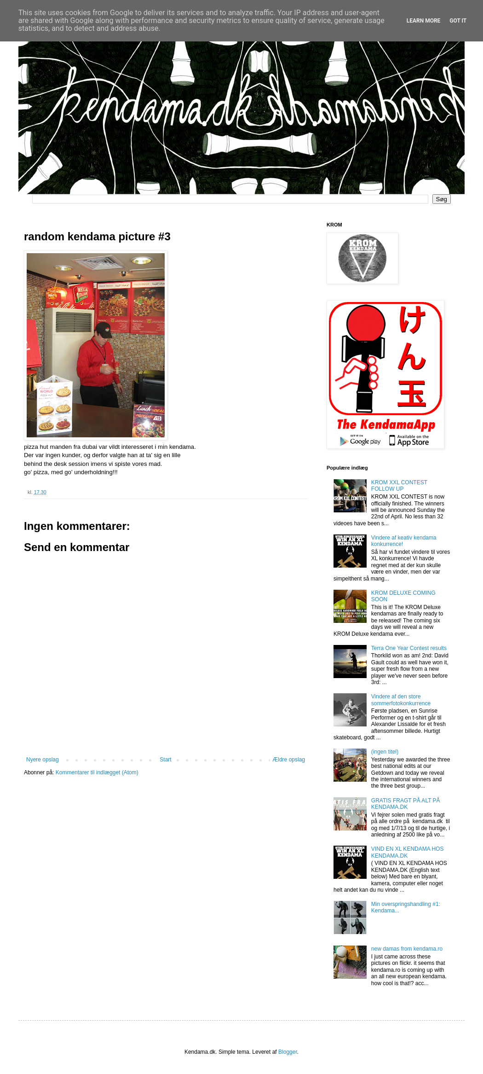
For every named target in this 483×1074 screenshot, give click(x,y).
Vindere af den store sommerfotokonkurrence (401, 699)
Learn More (424, 20)
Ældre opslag (288, 759)
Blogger (287, 1052)
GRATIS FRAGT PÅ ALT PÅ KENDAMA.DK (405, 803)
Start (165, 759)
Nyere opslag (42, 759)
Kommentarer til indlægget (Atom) (97, 772)
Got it (457, 20)
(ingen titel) (384, 752)
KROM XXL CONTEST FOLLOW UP (399, 485)
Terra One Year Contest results (409, 648)
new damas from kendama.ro (407, 949)
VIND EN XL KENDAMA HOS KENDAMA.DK (407, 852)
